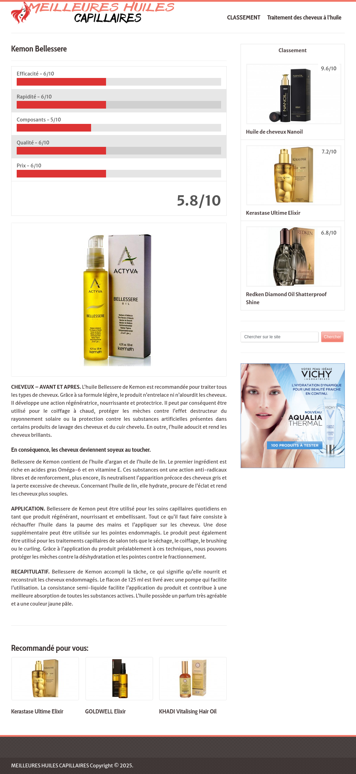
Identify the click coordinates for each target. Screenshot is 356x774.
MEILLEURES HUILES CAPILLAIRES (50, 766)
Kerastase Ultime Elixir (273, 213)
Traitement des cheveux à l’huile (304, 17)
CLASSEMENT (243, 17)
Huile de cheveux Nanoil (274, 132)
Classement (292, 50)
